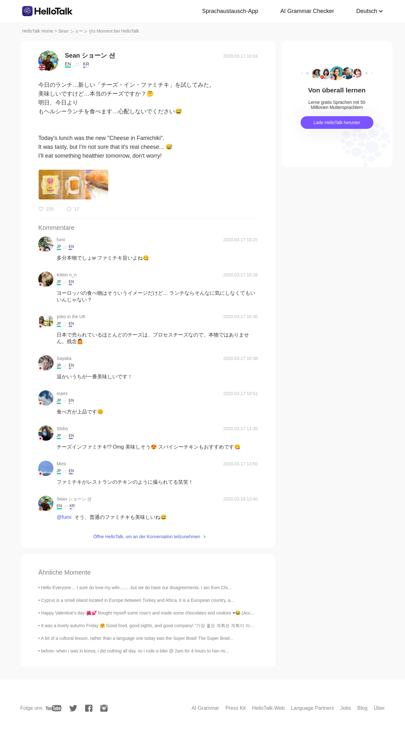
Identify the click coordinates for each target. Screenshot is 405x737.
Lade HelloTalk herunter (337, 122)
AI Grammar (205, 708)
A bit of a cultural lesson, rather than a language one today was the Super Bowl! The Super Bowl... (137, 638)
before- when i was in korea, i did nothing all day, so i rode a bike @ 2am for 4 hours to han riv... (135, 650)
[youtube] (53, 708)
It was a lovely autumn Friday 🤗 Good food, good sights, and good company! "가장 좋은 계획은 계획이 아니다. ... (153, 625)
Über (379, 708)
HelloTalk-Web (268, 708)
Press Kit (236, 708)
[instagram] (104, 708)
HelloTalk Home (37, 31)
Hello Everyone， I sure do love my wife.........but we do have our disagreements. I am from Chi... (136, 587)
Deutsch (366, 11)
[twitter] (73, 708)
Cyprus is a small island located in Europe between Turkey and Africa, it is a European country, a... (137, 600)
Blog (362, 708)
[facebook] (88, 708)
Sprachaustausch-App (230, 11)
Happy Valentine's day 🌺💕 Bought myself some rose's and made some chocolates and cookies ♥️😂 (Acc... (147, 612)
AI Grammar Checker (307, 11)
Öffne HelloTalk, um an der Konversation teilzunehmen (146, 536)
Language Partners (312, 708)
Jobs (345, 708)
